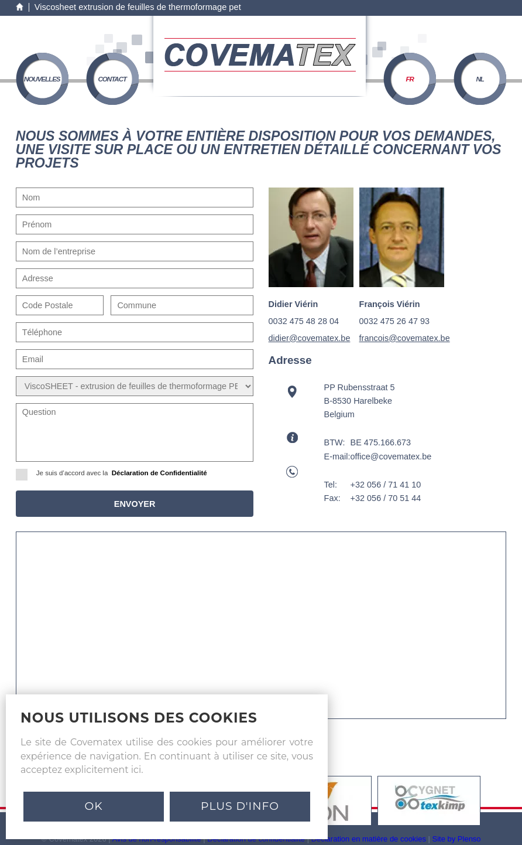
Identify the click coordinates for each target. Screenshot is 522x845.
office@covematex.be (391, 456)
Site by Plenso (456, 838)
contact (112, 79)
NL (480, 79)
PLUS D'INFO (240, 806)
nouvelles (42, 79)
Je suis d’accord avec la (115, 473)
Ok (93, 806)
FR (410, 79)
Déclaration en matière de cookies (368, 838)
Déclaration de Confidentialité (159, 472)
